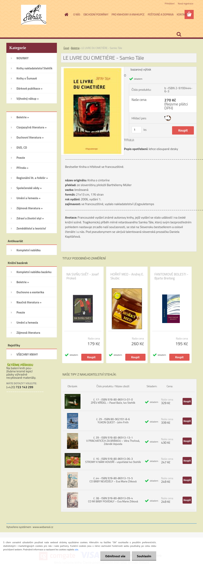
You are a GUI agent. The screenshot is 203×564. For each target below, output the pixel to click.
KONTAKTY (183, 14)
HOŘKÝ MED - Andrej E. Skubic (127, 276)
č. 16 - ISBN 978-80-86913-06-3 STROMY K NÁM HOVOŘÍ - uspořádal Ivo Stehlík (113, 460)
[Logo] (33, 15)
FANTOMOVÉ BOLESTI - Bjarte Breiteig (171, 276)
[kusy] (137, 129)
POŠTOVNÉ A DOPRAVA (160, 14)
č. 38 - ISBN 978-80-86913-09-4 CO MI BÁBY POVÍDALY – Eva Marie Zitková (113, 499)
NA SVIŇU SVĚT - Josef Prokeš (82, 276)
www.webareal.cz (43, 527)
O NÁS (76, 14)
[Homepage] (66, 14)
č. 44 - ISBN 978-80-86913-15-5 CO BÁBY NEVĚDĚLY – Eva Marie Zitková (113, 479)
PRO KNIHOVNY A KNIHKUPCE (128, 14)
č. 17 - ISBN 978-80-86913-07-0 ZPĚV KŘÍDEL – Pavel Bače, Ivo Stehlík (113, 401)
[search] (178, 34)
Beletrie (75, 48)
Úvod (66, 48)
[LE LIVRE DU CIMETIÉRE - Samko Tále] (92, 68)
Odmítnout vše (115, 556)
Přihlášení (169, 3)
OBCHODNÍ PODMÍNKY (95, 14)
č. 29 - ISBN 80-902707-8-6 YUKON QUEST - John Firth (113, 420)
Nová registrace (185, 3)
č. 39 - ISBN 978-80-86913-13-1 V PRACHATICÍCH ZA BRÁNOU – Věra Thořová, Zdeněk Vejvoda (113, 440)
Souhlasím (144, 556)
